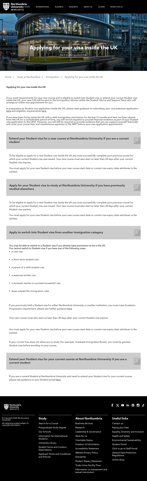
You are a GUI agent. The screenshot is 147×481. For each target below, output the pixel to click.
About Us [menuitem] (88, 7)
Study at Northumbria (28, 77)
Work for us (81, 436)
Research (80, 428)
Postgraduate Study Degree (52, 428)
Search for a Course (48, 424)
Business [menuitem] (59, 7)
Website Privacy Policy (86, 453)
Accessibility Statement (87, 449)
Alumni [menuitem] (101, 7)
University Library (47, 443)
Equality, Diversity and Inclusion (128, 432)
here (8, 111)
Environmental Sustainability (126, 440)
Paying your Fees (120, 428)
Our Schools (45, 432)
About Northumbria (88, 418)
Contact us (117, 424)
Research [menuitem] (73, 7)
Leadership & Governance (88, 432)
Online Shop (118, 460)
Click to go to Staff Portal (124, 449)
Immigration (52, 77)
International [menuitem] (42, 7)
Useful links (120, 418)
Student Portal (119, 445)
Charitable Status (84, 440)
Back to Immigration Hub (73, 55)
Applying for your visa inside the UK (84, 77)
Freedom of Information (87, 445)
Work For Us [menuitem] (116, 7)
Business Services (84, 424)
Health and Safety (121, 436)
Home (8, 77)
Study (43, 418)
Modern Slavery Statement (88, 461)
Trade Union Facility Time (88, 465)
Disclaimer (80, 457)
